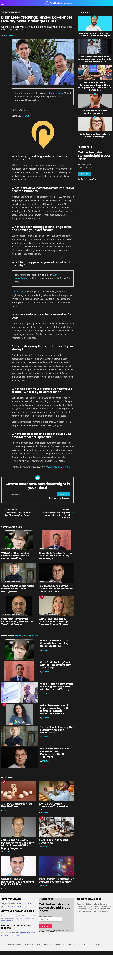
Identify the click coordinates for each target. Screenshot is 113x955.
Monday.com (18, 291)
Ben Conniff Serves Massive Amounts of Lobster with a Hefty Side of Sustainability (94, 59)
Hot (4, 704)
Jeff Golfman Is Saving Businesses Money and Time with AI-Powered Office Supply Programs (18, 844)
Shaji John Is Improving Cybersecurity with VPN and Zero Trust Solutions (17, 621)
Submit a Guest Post (44, 944)
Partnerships (29, 944)
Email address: (84, 164)
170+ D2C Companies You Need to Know (16, 805)
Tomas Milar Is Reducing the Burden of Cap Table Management (17, 588)
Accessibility (97, 944)
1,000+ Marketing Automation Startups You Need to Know (56, 880)
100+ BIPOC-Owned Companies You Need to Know (53, 806)
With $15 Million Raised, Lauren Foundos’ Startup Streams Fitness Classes (53, 621)
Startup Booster (55, 93)
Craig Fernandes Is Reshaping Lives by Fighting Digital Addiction (17, 881)
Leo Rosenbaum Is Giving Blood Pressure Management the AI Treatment (56, 588)
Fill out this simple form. (58, 467)
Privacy (87, 944)
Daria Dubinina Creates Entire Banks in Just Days (94, 135)
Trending (42, 597)
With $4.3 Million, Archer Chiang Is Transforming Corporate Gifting (15, 555)
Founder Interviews (11, 549)
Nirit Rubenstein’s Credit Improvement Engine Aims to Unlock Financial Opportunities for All (56, 709)
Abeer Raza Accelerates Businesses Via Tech (94, 112)
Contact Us (71, 944)
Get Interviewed (14, 944)
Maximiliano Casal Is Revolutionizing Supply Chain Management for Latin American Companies (94, 86)
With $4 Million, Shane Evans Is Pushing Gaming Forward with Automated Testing (56, 686)
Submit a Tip (59, 944)
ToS (79, 944)
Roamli (25, 116)
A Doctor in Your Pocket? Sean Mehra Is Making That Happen (94, 34)
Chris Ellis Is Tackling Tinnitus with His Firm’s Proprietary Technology (55, 555)
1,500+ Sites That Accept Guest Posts (53, 841)
